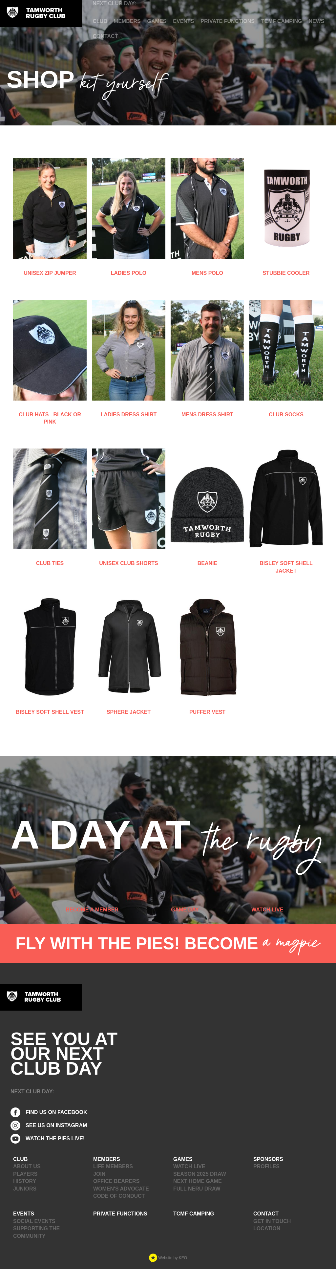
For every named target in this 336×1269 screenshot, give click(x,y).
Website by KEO (168, 1258)
